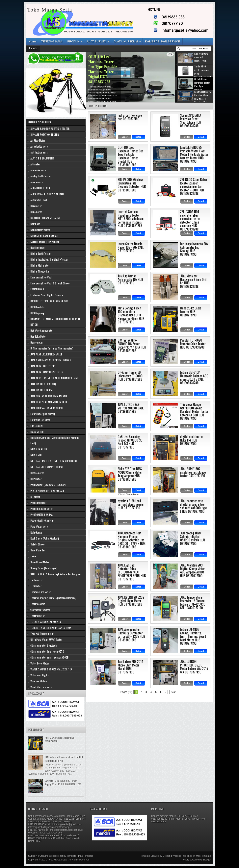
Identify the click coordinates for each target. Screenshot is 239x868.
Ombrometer (37, 473)
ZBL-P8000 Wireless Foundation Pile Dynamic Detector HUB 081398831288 (132, 184)
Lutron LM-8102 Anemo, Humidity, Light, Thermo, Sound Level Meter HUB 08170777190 (193, 636)
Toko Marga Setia (57, 859)
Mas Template (85, 856)
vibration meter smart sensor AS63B (49, 657)
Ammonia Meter (38, 170)
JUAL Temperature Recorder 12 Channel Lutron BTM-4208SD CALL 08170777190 (192, 602)
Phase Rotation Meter (41, 508)
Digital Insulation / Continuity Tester (49, 259)
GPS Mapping (37, 313)
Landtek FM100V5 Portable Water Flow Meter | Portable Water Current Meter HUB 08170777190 (194, 154)
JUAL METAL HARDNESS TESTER (46, 372)
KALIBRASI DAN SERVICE (162, 41)
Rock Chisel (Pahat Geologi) (44, 538)
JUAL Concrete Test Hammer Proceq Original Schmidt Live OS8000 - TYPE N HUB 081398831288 (131, 540)
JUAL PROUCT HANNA (41, 390)
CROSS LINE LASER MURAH (44, 235)
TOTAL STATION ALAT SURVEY (45, 621)
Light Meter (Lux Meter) (42, 414)
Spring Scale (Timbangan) (43, 568)
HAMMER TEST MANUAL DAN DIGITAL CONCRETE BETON (55, 321)
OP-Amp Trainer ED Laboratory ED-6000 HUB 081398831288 (130, 376)
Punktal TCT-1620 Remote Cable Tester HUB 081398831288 (193, 344)
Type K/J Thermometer (42, 633)
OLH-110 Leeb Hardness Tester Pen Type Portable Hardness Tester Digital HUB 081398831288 (130, 156)
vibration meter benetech (43, 645)
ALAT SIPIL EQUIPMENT (42, 158)
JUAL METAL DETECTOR (42, 366)
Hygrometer (36, 342)
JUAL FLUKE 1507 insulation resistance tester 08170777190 (193, 472)
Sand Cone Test (38, 550)
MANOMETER (36, 431)
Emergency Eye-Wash (41, 277)
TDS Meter (35, 586)
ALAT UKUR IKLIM (125, 41)
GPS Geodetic (37, 307)
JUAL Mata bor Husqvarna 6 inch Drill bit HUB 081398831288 (193, 281)
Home (32, 41)
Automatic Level (38, 200)
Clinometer (36, 212)
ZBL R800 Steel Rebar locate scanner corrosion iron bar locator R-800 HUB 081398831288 (193, 186)
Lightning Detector (40, 420)
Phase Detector (38, 502)
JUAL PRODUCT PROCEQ (43, 384)
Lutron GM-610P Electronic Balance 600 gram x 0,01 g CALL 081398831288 (194, 377)
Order (125, 137)
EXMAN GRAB (37, 289)
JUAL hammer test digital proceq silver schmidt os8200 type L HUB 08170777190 (193, 506)
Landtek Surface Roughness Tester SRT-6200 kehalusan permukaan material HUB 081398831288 (131, 218)
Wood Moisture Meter (41, 687)
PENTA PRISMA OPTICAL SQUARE (47, 491)
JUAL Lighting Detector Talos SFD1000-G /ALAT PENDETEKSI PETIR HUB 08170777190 (132, 572)
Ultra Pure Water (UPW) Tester (46, 639)
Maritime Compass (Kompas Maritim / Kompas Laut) (54, 440)
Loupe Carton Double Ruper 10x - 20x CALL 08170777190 (131, 247)
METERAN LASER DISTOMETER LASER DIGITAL (53, 461)
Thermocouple (37, 604)
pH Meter (35, 496)
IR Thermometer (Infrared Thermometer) (51, 348)
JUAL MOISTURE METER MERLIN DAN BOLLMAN (54, 378)
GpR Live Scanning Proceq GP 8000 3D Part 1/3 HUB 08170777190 (130, 441)
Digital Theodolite (39, 271)
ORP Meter (35, 479)
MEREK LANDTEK (38, 449)
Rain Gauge (36, 532)
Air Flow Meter (37, 140)
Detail (139, 137)
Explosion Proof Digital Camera (46, 295)
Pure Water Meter (39, 526)
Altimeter (35, 164)
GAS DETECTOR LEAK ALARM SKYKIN (49, 301)
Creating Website (49, 856)
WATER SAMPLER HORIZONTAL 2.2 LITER (51, 669)
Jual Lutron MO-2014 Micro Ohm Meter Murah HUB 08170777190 (130, 666)
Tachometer (36, 580)
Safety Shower (37, 544)
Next (173, 692)
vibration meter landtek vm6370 (47, 651)
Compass (35, 224)
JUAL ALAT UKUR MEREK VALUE (46, 354)
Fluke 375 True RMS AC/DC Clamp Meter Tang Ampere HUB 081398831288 (130, 474)
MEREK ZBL (36, 455)
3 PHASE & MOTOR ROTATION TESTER (49, 128)
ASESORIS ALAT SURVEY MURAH (47, 194)
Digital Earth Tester (40, 253)
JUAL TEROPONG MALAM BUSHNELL (48, 402)
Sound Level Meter (39, 562)
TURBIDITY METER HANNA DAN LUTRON (50, 627)
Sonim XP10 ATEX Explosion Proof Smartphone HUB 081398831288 (102, 67)
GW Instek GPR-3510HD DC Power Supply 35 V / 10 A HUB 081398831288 (132, 345)
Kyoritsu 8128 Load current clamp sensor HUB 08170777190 (131, 504)
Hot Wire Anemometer (41, 330)
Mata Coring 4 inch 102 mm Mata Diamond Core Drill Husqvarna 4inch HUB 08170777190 (131, 315)
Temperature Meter (40, 592)
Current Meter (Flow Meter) (44, 241)
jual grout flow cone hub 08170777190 (130, 117)
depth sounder (37, 247)
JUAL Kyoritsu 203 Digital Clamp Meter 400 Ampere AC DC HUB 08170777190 (192, 570)
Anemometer (37, 182)
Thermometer (37, 616)
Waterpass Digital (39, 675)
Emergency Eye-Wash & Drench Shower (50, 283)
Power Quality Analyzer (42, 520)
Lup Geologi (36, 425)
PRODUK (73, 41)
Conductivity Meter (40, 230)
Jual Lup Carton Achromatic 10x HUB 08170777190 (130, 279)
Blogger (207, 859)
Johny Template (68, 856)
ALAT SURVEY (96, 41)
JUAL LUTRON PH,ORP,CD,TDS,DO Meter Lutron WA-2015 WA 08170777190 (194, 666)
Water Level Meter (39, 663)
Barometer (36, 206)
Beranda (33, 48)
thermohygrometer (40, 610)
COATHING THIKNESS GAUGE (45, 218)
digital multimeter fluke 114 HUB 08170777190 (191, 440)
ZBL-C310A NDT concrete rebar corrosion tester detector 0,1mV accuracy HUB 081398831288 (190, 220)
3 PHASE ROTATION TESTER (44, 134)
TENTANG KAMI (51, 41)
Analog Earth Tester (40, 176)
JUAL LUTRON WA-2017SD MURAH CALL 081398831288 (130, 408)
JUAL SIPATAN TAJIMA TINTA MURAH (48, 396)
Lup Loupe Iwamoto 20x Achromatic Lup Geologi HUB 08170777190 (194, 249)
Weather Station (38, 681)
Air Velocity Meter (39, 146)
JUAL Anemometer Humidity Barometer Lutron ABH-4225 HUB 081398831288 (131, 634)
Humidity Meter (38, 336)
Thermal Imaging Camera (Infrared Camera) (53, 598)
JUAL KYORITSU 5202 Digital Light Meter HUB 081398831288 (131, 601)
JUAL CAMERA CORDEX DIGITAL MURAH (50, 360)
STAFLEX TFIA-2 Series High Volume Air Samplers (55, 574)
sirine (33, 556)
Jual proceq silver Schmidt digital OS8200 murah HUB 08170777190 (192, 538)
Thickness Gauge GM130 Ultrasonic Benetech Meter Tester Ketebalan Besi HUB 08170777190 (194, 411)
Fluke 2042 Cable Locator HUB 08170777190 (190, 311)
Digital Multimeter (39, 265)
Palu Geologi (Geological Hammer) (48, 485)
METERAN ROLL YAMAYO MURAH (47, 467)
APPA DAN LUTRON (40, 188)
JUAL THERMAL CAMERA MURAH (47, 408)
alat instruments (39, 152)
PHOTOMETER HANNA (41, 514)
